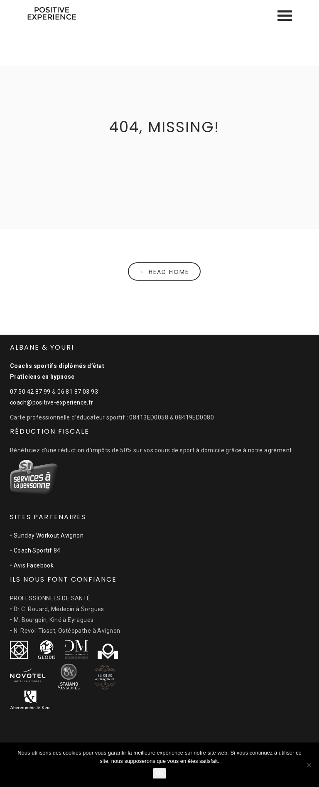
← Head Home (164, 272)
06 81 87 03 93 (77, 391)
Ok (159, 773)
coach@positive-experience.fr (51, 402)
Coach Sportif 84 (37, 550)
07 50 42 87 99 (30, 391)
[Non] (308, 765)
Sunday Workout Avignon (48, 535)
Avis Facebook (34, 565)
